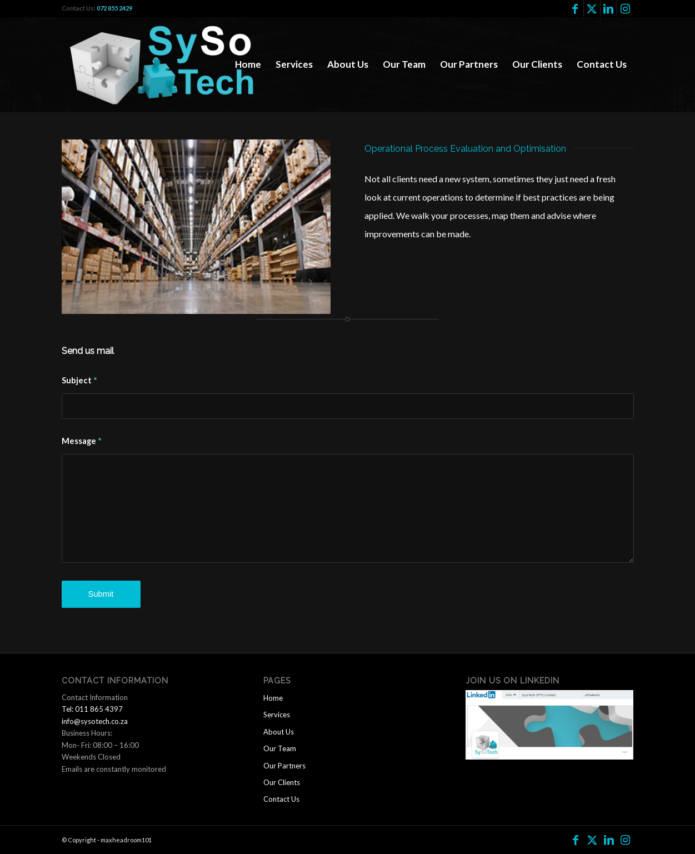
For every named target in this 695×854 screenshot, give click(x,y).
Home (273, 697)
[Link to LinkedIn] (609, 8)
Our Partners (284, 765)
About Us (278, 731)
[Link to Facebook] (575, 8)
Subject (79, 379)
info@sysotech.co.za (95, 721)
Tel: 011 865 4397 (92, 709)
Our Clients (281, 782)
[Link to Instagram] (625, 8)
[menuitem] (248, 64)
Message (82, 440)
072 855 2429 (114, 8)
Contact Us (281, 799)
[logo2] (168, 64)
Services (276, 714)
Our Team (279, 748)
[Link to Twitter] (592, 8)
